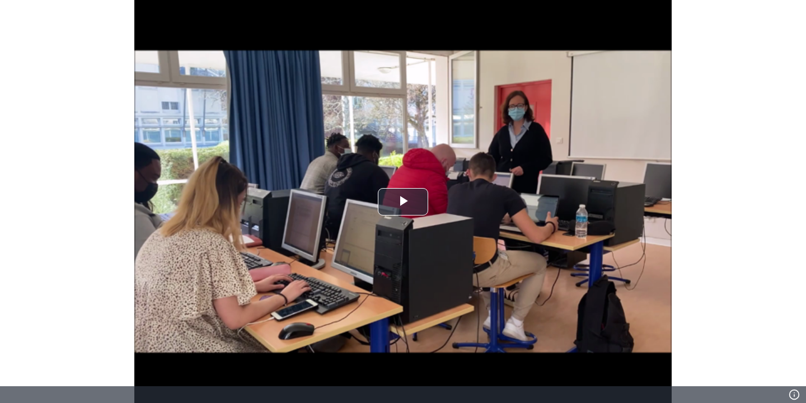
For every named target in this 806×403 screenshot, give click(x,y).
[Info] (794, 394)
